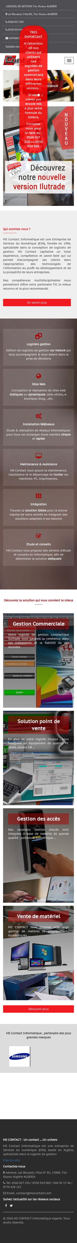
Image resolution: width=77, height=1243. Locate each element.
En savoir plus (37, 302)
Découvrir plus (39, 1009)
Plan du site (11, 1160)
